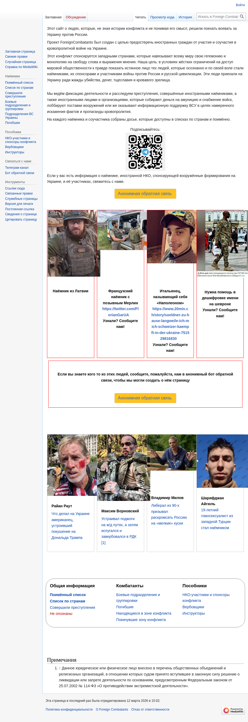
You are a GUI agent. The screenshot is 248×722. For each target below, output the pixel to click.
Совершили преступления (72, 607)
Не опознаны (61, 613)
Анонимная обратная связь (145, 193)
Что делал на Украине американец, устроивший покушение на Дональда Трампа (70, 526)
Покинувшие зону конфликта (141, 620)
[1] (103, 543)
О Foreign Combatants (112, 709)
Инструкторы (193, 613)
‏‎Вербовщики (193, 607)
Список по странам (67, 601)
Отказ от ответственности (150, 709)
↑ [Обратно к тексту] (60, 668)
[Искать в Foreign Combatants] (221, 16)
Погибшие (125, 607)
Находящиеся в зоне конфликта (144, 613)
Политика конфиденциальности (69, 709)
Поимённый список (68, 595)
